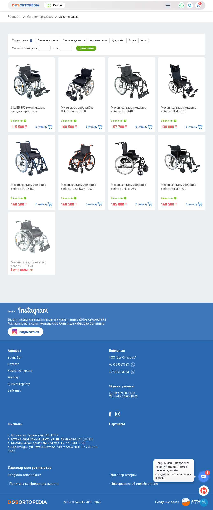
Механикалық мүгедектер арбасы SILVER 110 (178, 109)
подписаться (25, 331)
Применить (86, 48)
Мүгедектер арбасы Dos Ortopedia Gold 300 (77, 109)
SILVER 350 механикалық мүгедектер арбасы (28, 109)
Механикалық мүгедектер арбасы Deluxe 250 (128, 186)
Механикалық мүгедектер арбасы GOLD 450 (28, 186)
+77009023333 (122, 364)
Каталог (55, 5)
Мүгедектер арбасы (40, 16)
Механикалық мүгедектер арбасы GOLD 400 (128, 109)
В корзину (44, 126)
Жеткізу (13, 377)
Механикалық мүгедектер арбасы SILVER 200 (178, 186)
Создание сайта (180, 502)
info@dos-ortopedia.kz (24, 475)
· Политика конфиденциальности (33, 484)
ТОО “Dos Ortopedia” (122, 357)
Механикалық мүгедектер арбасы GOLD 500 (28, 264)
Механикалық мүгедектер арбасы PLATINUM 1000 (78, 186)
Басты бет (15, 16)
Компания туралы (20, 370)
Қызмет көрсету (19, 384)
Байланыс (14, 390)
